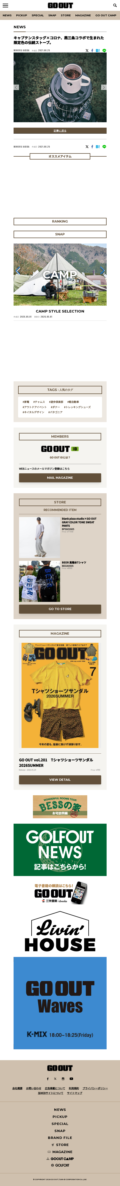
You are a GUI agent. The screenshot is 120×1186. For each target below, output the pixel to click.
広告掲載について (55, 1088)
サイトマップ (74, 1093)
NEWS (60, 1110)
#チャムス (39, 402)
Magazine (83, 15)
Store (66, 15)
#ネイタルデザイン (33, 412)
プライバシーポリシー (95, 1088)
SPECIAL (38, 15)
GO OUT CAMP (105, 15)
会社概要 (17, 1088)
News (7, 15)
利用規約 (74, 1088)
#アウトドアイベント (35, 407)
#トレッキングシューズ (77, 407)
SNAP (52, 15)
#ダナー (55, 407)
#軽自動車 (73, 402)
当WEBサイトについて (50, 1093)
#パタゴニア (55, 412)
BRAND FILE (60, 1138)
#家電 (26, 402)
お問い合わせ (33, 1088)
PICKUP (21, 15)
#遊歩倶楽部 (56, 402)
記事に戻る (60, 130)
